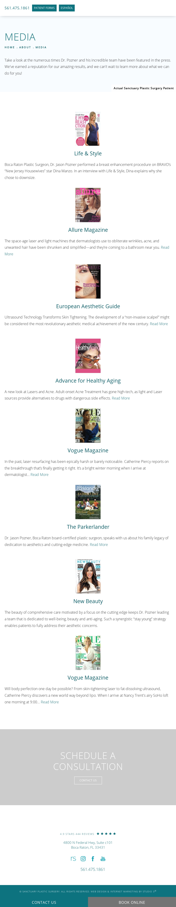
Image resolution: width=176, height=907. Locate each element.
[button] (73, 859)
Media (41, 47)
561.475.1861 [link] (17, 8)
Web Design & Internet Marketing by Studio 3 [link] (124, 891)
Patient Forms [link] (44, 8)
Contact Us (88, 780)
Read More (159, 323)
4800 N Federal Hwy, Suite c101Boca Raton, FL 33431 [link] (88, 845)
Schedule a (88, 761)
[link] (88, 834)
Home (10, 47)
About (25, 47)
